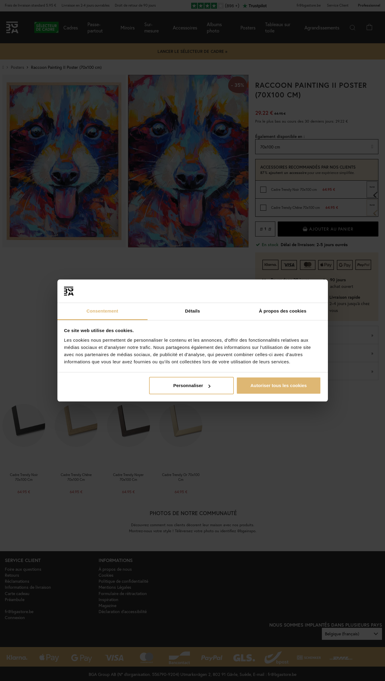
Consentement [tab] (102, 310)
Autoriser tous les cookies (278, 385)
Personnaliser (191, 385)
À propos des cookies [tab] (283, 310)
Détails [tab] (192, 310)
